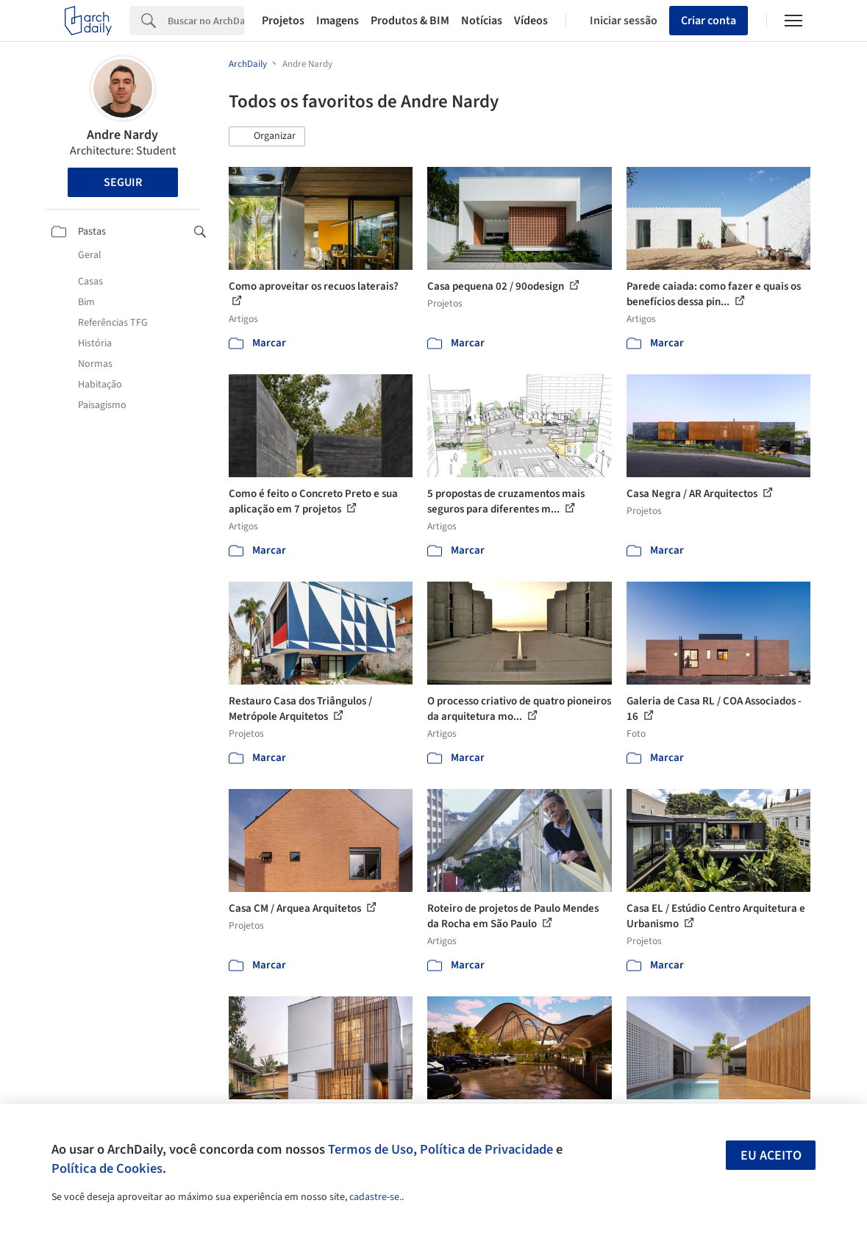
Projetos (283, 20)
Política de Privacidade (486, 1149)
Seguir (123, 182)
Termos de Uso (370, 1149)
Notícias (481, 20)
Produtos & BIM (410, 20)
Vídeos (531, 20)
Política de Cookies (107, 1168)
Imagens (337, 20)
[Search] (206, 20)
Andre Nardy (122, 135)
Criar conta (708, 21)
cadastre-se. (375, 1197)
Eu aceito (771, 1155)
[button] (267, 136)
